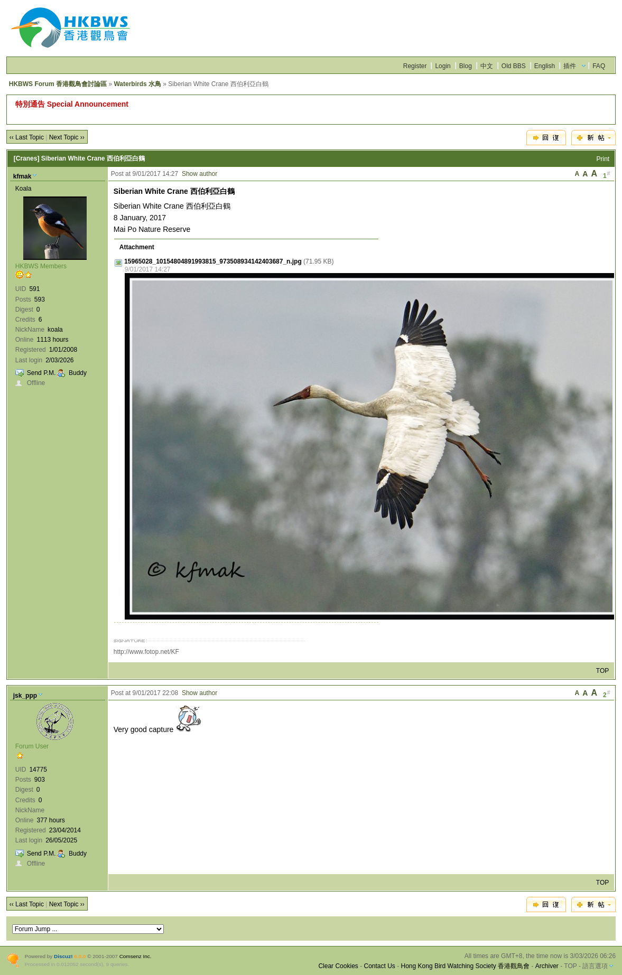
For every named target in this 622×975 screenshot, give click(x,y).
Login (442, 66)
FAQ (598, 66)
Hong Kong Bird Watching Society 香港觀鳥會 (465, 966)
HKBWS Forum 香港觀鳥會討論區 (58, 84)
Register (415, 66)
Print (603, 159)
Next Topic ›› (67, 137)
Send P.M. (41, 373)
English (544, 66)
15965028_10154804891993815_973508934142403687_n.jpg (213, 261)
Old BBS (514, 66)
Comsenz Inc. (135, 956)
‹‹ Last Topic (27, 137)
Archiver (547, 966)
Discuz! (63, 956)
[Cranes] (27, 158)
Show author (199, 173)
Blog (465, 66)
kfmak (22, 176)
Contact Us (379, 966)
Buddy (78, 373)
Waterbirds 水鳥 (137, 84)
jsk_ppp (25, 695)
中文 (486, 66)
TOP (602, 670)
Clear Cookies (338, 966)
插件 (569, 66)
